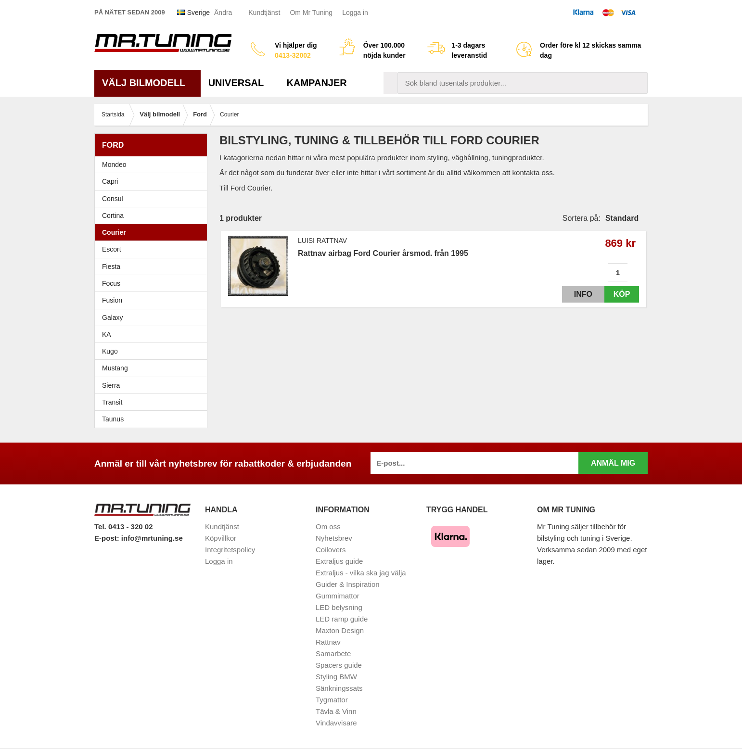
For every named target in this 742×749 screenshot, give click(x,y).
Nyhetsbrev (334, 539)
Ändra (223, 12)
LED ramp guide (342, 620)
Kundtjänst (264, 12)
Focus (153, 284)
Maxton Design (340, 631)
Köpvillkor (220, 539)
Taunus (113, 420)
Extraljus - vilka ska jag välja (361, 574)
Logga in (355, 12)
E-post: (107, 539)
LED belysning (339, 608)
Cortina (113, 216)
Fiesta (153, 267)
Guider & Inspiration (348, 585)
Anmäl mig (613, 463)
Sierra (153, 386)
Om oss (328, 527)
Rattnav (328, 643)
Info (574, 295)
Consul (112, 199)
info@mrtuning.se (152, 539)
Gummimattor (337, 597)
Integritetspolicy (230, 550)
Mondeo (114, 165)
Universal (239, 83)
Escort (153, 250)
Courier (114, 233)
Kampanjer (317, 83)
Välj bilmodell (147, 83)
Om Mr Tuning (311, 12)
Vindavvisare (336, 724)
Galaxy (112, 318)
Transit (112, 403)
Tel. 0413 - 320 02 (123, 527)
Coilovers (331, 550)
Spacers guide (339, 666)
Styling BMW (336, 677)
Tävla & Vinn (336, 712)
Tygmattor (332, 701)
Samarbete (333, 654)
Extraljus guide (339, 562)
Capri (110, 182)
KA (106, 335)
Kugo (110, 352)
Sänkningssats (339, 689)
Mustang (115, 369)
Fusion (112, 301)
